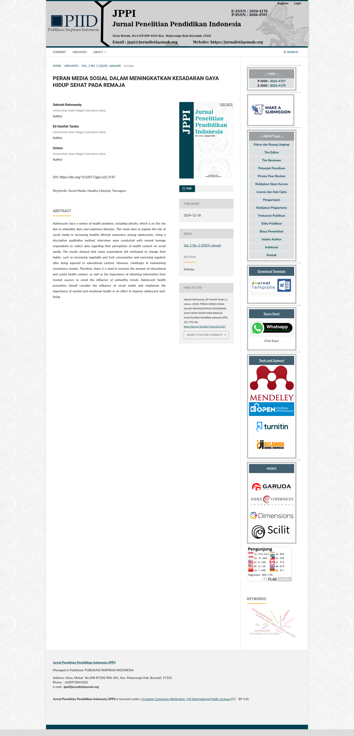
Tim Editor (271, 152)
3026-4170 (278, 85)
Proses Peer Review (271, 176)
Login (297, 3)
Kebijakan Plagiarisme (271, 207)
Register (283, 3)
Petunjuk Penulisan (271, 168)
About (98, 52)
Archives (80, 52)
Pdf (189, 188)
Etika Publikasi (271, 223)
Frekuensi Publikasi (271, 215)
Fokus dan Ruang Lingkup (271, 144)
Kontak (272, 255)
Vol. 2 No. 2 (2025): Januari (101, 65)
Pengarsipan (271, 200)
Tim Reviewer (271, 160)
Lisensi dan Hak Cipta (271, 192)
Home (57, 65)
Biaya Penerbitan (271, 231)
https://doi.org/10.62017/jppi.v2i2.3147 (87, 177)
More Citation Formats (204, 335)
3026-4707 (278, 81)
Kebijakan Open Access (271, 184)
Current (59, 52)
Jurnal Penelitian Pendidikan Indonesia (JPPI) (84, 662)
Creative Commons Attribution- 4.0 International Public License (186, 699)
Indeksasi (271, 247)
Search (291, 52)
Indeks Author (272, 239)
